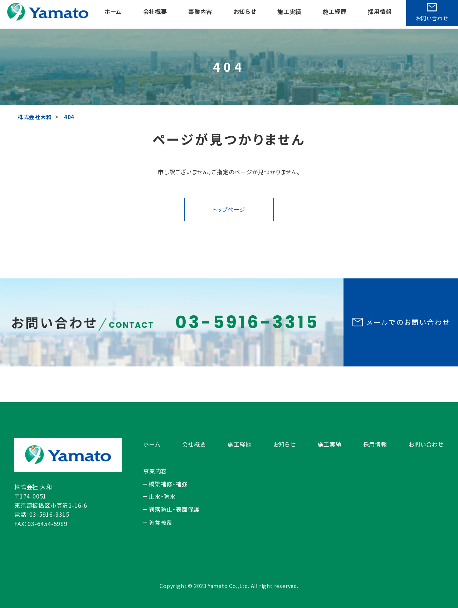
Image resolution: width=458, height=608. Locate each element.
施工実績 (288, 14)
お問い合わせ (426, 444)
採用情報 (378, 14)
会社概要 (155, 14)
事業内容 (199, 14)
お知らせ (244, 14)
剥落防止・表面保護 (174, 509)
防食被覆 (160, 522)
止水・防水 (162, 496)
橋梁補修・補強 (168, 484)
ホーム (113, 14)
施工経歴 (333, 14)
